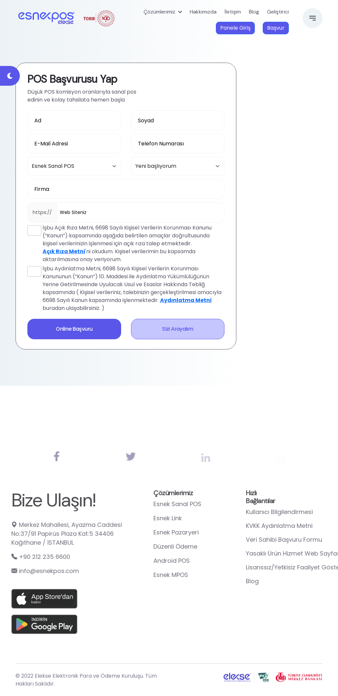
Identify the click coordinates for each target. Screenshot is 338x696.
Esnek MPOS (197, 575)
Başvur (276, 28)
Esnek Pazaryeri (202, 532)
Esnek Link (194, 518)
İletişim (232, 11)
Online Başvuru (74, 329)
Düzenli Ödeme (201, 546)
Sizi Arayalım (177, 329)
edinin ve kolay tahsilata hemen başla (76, 100)
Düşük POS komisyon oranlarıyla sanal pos (81, 92)
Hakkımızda (203, 11)
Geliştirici (278, 11)
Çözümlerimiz (159, 11)
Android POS (198, 561)
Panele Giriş (235, 28)
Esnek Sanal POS (203, 504)
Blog (254, 11)
